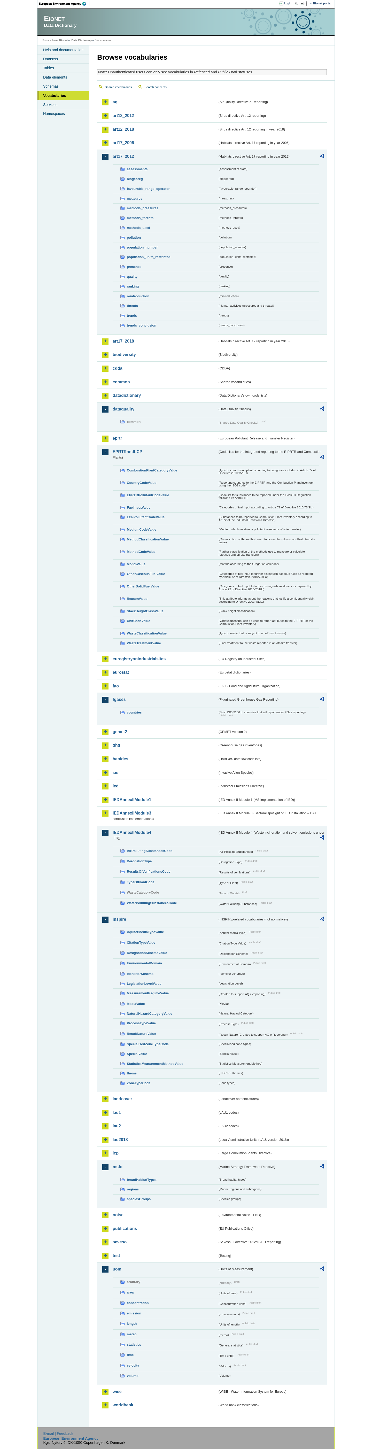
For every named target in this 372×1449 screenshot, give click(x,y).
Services (50, 105)
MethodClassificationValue (148, 539)
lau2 (117, 1126)
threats (132, 306)
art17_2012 (123, 156)
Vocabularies (54, 96)
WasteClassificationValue (147, 633)
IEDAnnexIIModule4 (132, 832)
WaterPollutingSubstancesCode (152, 903)
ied (116, 786)
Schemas (51, 86)
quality (132, 276)
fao (116, 686)
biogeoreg (135, 179)
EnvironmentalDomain (144, 963)
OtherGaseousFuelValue (146, 574)
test (116, 1255)
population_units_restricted (149, 257)
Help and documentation (63, 50)
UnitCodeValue (138, 621)
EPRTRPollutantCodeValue (148, 495)
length (132, 1324)
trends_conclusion (141, 325)
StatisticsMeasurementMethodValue (155, 1064)
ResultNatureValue (141, 1034)
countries (134, 712)
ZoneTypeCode (138, 1083)
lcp (116, 1153)
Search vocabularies (118, 87)
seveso (120, 1242)
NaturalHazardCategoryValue (149, 1014)
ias (115, 772)
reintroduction (138, 296)
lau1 (117, 1112)
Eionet (63, 40)
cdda (117, 368)
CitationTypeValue (141, 942)
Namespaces (54, 114)
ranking (133, 286)
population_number (142, 247)
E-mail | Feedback (58, 1433)
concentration (138, 1303)
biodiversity (124, 354)
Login (287, 3)
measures (134, 198)
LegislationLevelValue (144, 984)
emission (134, 1313)
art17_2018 (123, 341)
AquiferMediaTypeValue (145, 932)
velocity (133, 1365)
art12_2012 (123, 115)
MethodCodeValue (141, 552)
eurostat (121, 672)
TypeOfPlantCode (140, 882)
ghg (116, 745)
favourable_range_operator (148, 189)
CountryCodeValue (141, 483)
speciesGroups (139, 1199)
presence (134, 267)
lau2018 (120, 1139)
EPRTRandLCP (127, 452)
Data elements (55, 77)
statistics (134, 1344)
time (130, 1355)
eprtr (117, 438)
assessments (137, 169)
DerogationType (139, 861)
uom (117, 1269)
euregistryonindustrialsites (139, 659)
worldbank (123, 1405)
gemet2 (120, 732)
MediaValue (136, 1004)
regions (133, 1189)
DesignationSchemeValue (147, 953)
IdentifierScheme (140, 974)
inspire (119, 919)
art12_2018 (123, 129)
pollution (134, 237)
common (121, 382)
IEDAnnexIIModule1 (132, 799)
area (130, 1292)
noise (118, 1215)
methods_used (138, 228)
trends (132, 315)
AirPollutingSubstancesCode (149, 851)
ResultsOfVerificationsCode (149, 871)
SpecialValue (137, 1054)
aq (115, 102)
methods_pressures (142, 208)
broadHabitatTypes (142, 1180)
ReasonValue (137, 599)
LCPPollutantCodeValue (146, 517)
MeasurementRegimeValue (148, 993)
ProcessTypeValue (141, 1023)
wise (117, 1391)
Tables (48, 68)
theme (132, 1073)
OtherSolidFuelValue (143, 586)
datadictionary (127, 395)
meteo (132, 1334)
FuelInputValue (138, 507)
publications (125, 1228)
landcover (122, 1099)
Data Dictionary (81, 40)
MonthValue (136, 564)
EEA (64, 3)
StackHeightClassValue (145, 611)
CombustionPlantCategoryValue (152, 470)
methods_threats (140, 218)
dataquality (123, 409)
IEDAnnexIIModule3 (132, 813)
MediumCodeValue (141, 529)
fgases (119, 699)
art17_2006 (123, 143)
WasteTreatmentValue (144, 643)
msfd (117, 1167)
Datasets (50, 59)
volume (132, 1376)
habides (120, 759)
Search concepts (155, 87)
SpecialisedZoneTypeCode (148, 1044)
